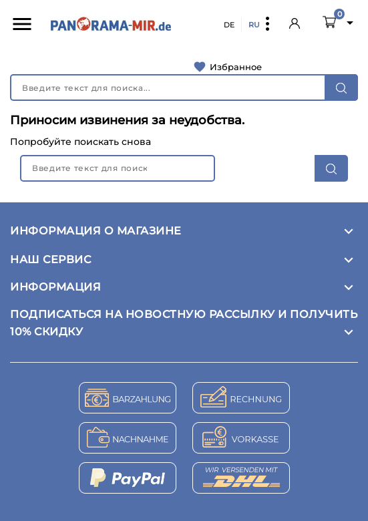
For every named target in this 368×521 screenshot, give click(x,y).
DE (229, 24)
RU (254, 24)
